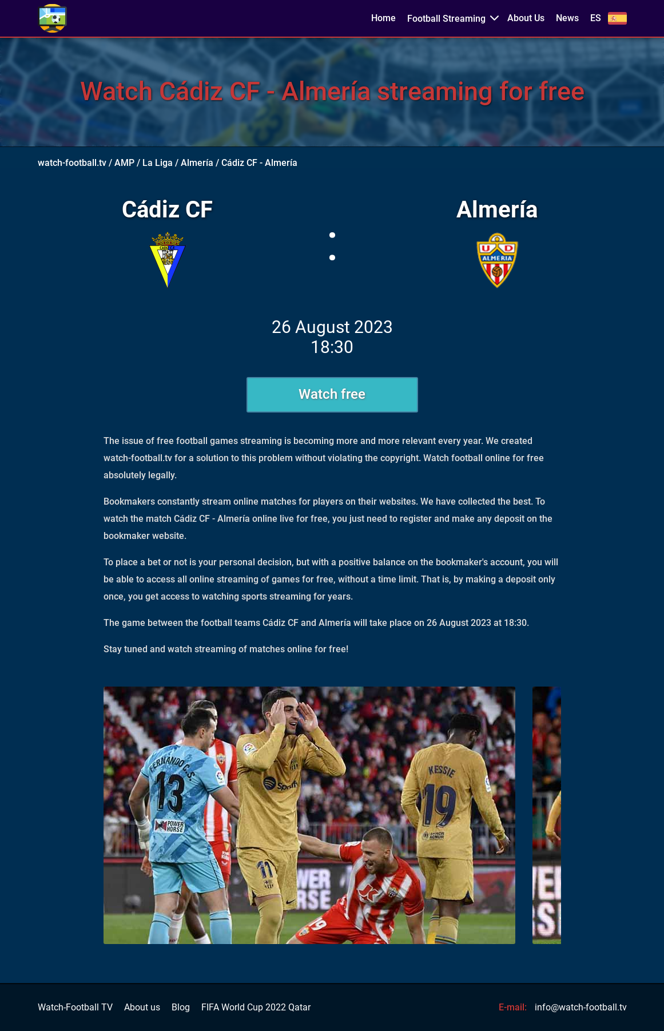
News (567, 18)
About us (142, 1007)
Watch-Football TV (75, 1007)
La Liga (157, 162)
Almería (197, 162)
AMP (124, 162)
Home (383, 18)
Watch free (332, 394)
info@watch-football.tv (581, 1007)
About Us (525, 18)
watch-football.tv (72, 162)
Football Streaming (446, 18)
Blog (181, 1007)
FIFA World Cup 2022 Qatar (256, 1007)
